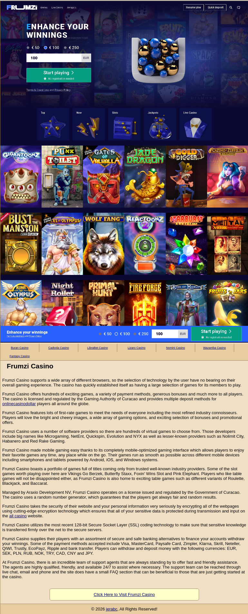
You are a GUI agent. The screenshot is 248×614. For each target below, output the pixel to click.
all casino (18, 515)
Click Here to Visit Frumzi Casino (124, 594)
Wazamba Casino (214, 347)
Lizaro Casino (136, 347)
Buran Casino (20, 347)
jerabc (111, 609)
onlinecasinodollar (19, 403)
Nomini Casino (175, 347)
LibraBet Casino (97, 347)
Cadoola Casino (58, 347)
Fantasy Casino (20, 356)
